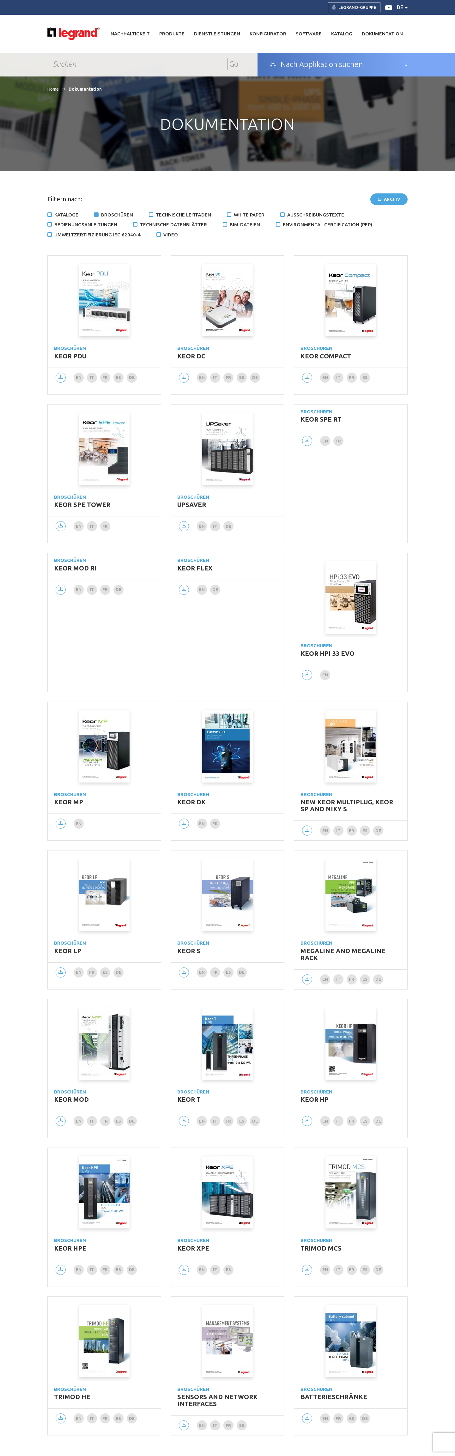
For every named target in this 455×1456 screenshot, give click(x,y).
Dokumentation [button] (382, 33)
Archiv (389, 199)
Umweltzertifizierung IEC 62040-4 (97, 234)
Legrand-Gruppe (354, 7)
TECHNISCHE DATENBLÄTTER (173, 224)
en (79, 377)
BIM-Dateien (245, 224)
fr (105, 377)
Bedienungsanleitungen (85, 224)
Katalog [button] (341, 33)
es (118, 377)
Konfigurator (268, 33)
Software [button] (309, 33)
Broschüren (117, 214)
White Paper (249, 214)
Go (233, 64)
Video (170, 234)
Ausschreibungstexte (315, 214)
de (402, 7)
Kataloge (66, 214)
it (92, 377)
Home (53, 89)
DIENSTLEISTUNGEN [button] (217, 33)
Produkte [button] (172, 33)
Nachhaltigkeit (130, 33)
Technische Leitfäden (183, 214)
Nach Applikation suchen (316, 64)
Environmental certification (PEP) (327, 224)
